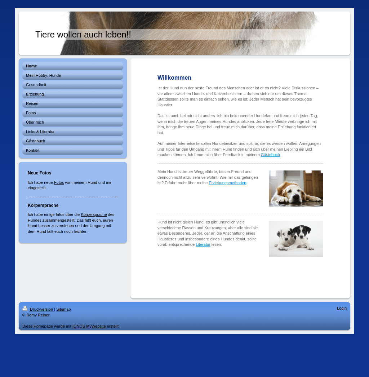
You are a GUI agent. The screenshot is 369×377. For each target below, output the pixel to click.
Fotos (59, 182)
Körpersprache (94, 214)
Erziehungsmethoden (227, 183)
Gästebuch (270, 154)
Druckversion (38, 309)
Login (342, 308)
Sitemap (63, 309)
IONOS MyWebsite (89, 326)
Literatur (203, 244)
